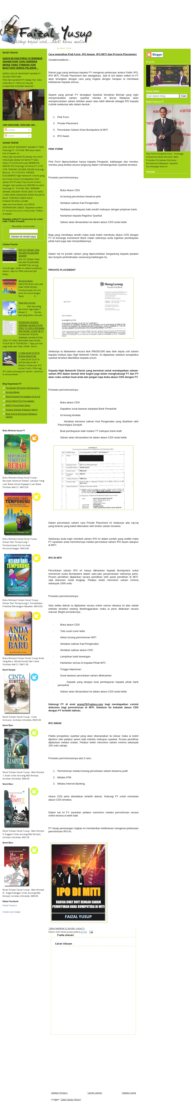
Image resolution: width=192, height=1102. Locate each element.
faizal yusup (9, 16)
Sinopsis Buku (25, 280)
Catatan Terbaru (59, 1092)
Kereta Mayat (12, 392)
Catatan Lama (129, 1092)
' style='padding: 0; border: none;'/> (66, 928)
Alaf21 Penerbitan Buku (18, 405)
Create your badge (11, 912)
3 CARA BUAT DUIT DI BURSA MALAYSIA (29, 354)
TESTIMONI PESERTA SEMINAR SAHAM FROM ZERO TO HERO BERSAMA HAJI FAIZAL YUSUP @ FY (31, 327)
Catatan (10, 129)
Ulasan (9, 135)
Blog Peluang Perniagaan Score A (23, 396)
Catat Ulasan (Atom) (71, 1099)
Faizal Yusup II (10, 905)
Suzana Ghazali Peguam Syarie (22, 409)
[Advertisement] (93, 1062)
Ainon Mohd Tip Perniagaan (20, 400)
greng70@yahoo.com (90, 704)
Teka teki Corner (27, 302)
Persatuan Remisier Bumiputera (22, 387)
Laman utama (95, 1092)
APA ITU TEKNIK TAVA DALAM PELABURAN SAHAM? (28, 252)
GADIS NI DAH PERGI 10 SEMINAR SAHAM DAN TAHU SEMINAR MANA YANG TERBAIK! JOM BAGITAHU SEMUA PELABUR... (22, 63)
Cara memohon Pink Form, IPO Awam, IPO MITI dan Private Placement (92, 54)
